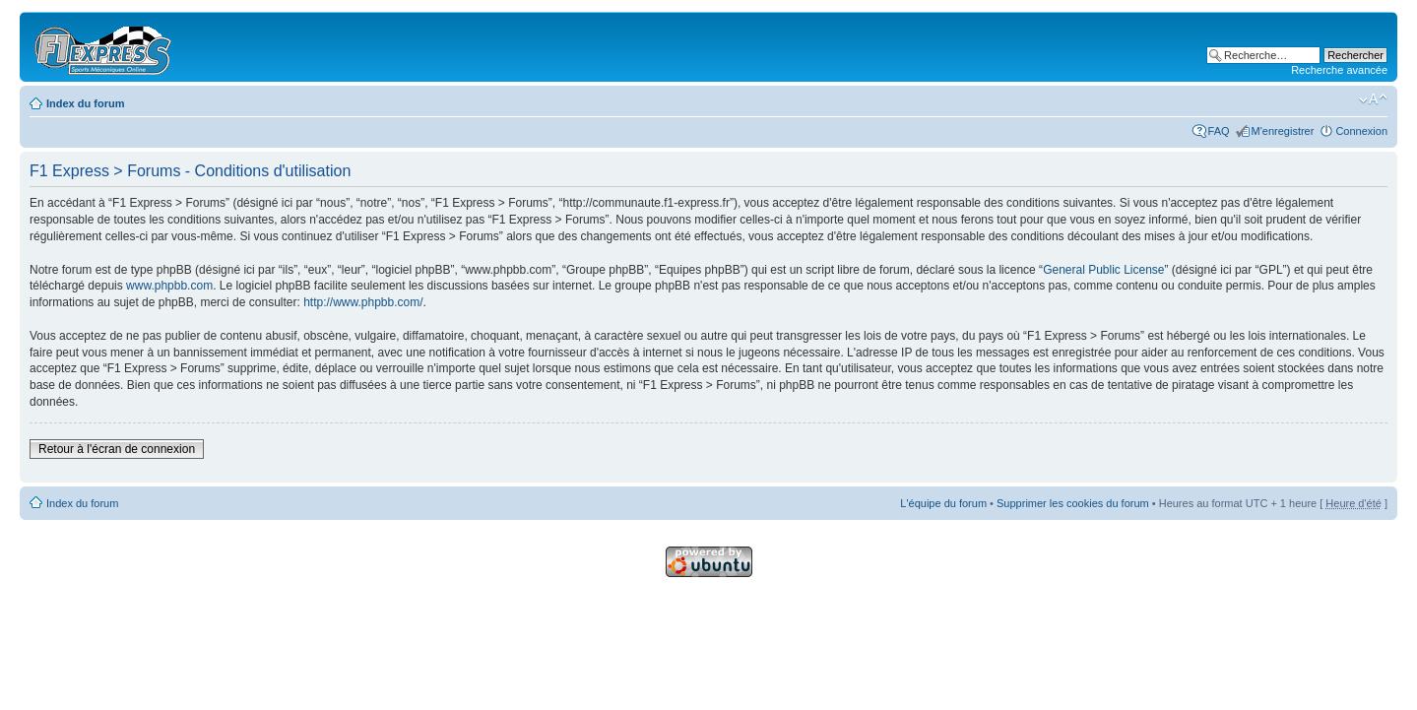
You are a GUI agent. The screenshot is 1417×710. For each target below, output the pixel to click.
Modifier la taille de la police (1373, 99)
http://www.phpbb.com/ (362, 302)
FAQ (1219, 131)
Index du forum (85, 103)
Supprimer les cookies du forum (1073, 503)
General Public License (1103, 270)
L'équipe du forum (943, 503)
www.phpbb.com (169, 285)
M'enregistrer (1283, 131)
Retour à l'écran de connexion (116, 449)
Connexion (1361, 131)
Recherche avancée (1339, 70)
